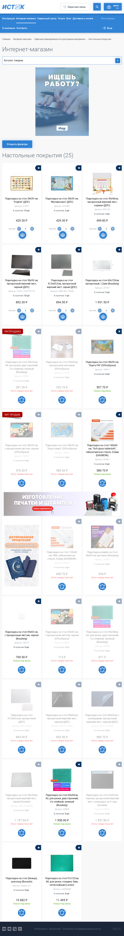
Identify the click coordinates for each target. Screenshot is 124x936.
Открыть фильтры (17, 144)
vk (4, 929)
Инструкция (8, 18)
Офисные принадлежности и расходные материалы (59, 39)
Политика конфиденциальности (81, 928)
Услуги (61, 18)
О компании (8, 27)
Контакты (22, 27)
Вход (109, 27)
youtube (20, 929)
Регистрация (108, 18)
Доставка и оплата (83, 18)
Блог (68, 18)
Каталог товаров (62, 60)
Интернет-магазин (26, 18)
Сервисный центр (46, 18)
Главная (6, 39)
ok (15, 929)
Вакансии (55, 928)
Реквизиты (41, 928)
